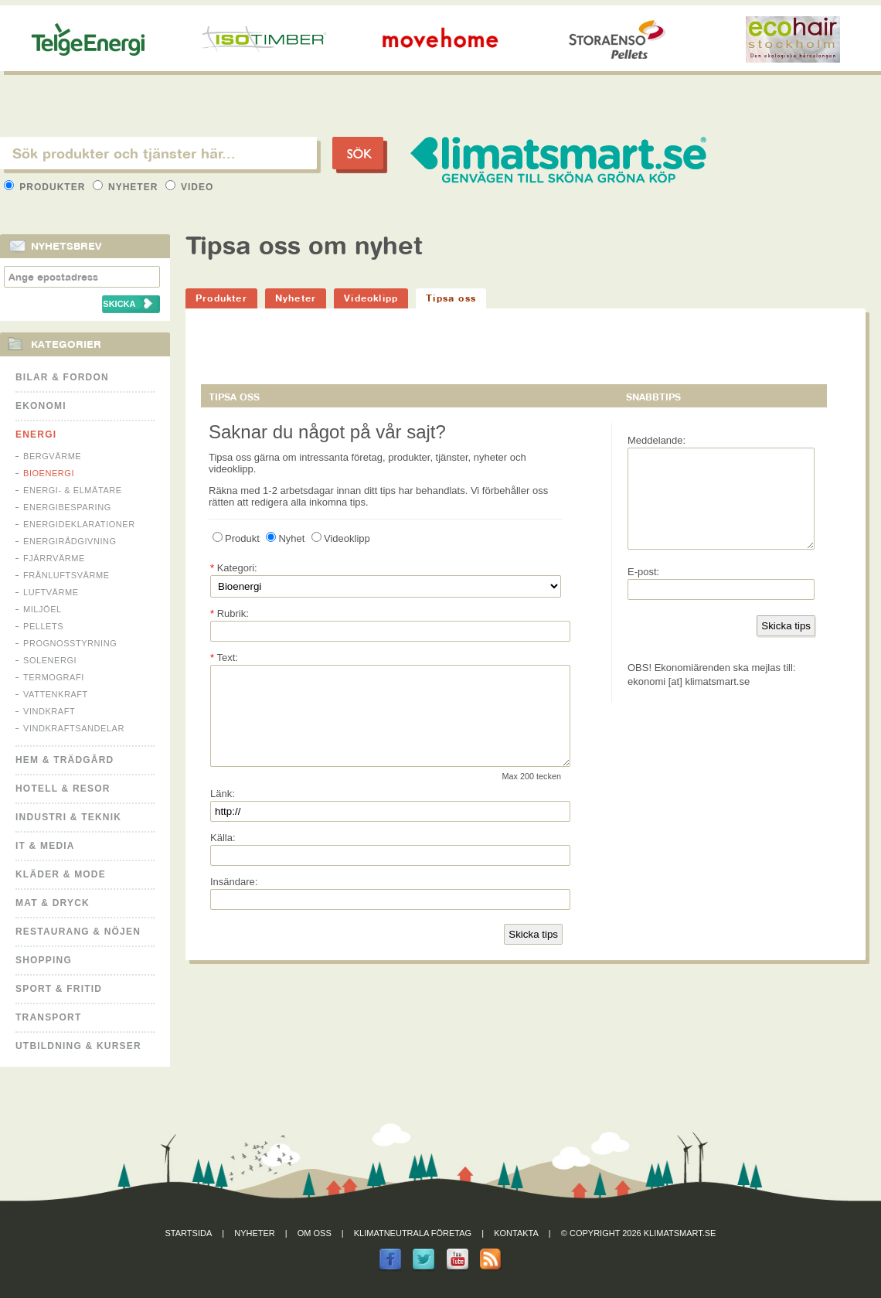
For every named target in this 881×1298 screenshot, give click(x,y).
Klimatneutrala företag (412, 1233)
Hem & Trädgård (64, 760)
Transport (48, 1017)
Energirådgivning (70, 541)
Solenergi (50, 660)
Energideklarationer (79, 524)
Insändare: (233, 900)
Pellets (43, 626)
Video (189, 187)
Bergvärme (52, 456)
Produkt (236, 538)
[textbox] (158, 153)
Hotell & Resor (63, 788)
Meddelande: (656, 440)
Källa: (223, 856)
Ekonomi (40, 405)
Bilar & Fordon (62, 377)
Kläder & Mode (60, 874)
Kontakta (516, 1233)
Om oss (315, 1233)
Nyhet (285, 538)
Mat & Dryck (52, 903)
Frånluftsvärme (66, 575)
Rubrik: (229, 613)
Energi (35, 434)
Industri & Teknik (68, 817)
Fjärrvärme (54, 558)
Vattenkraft (55, 694)
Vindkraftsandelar (73, 728)
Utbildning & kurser (78, 1046)
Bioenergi (48, 473)
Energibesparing (67, 507)
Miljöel (42, 609)
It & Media (45, 845)
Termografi (53, 677)
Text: (224, 657)
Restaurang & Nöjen (78, 931)
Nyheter (127, 187)
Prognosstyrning (70, 643)
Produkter (46, 187)
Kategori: (233, 568)
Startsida (189, 1233)
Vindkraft (49, 711)
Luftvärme (51, 592)
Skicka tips (533, 953)
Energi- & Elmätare (72, 490)
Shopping (43, 960)
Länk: (222, 812)
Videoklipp (371, 298)
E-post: (643, 590)
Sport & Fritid (58, 988)
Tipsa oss (451, 298)
